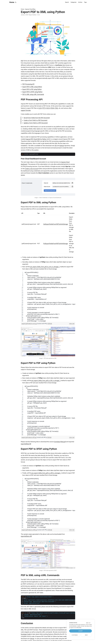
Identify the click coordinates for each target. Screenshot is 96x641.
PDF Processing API (28, 84)
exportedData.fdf (26, 444)
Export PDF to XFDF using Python (32, 92)
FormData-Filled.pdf (60, 441)
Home (11, 2)
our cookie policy (77, 627)
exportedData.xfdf (26, 536)
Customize (75, 635)
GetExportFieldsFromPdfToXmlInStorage (55, 224)
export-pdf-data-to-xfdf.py (29, 530)
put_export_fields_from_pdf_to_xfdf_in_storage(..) (46, 473)
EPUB (52, 108)
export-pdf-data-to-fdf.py (29, 437)
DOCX (48, 108)
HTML (56, 108)
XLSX (40, 108)
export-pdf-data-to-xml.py (29, 323)
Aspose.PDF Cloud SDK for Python (36, 139)
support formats (26, 110)
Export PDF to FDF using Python (32, 89)
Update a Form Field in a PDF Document (36, 123)
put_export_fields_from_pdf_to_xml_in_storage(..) (45, 267)
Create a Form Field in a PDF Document (35, 120)
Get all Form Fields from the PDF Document (37, 118)
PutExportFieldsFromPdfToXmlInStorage (55, 243)
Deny (86, 635)
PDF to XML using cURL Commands (33, 94)
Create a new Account (31, 168)
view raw (71, 323)
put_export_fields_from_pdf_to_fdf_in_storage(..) (46, 380)
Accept (80, 631)
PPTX (44, 108)
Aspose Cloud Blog (30, 9)
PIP (56, 145)
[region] (48, 297)
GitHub (62, 145)
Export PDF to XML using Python (32, 87)
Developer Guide (26, 634)
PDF (22, 61)
